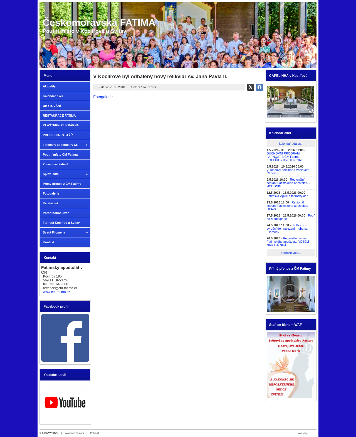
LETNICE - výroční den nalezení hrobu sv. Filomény (287, 229)
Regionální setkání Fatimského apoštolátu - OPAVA (288, 206)
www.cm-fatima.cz (56, 292)
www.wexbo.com (74, 433)
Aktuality (303, 433)
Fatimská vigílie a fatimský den (287, 196)
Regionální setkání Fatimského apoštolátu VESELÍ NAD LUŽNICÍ (288, 242)
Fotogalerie (103, 97)
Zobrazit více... (291, 252)
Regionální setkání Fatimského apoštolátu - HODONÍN (288, 183)
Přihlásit (94, 433)
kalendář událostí (290, 143)
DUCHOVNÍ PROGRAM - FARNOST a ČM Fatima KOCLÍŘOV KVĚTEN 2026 (285, 157)
